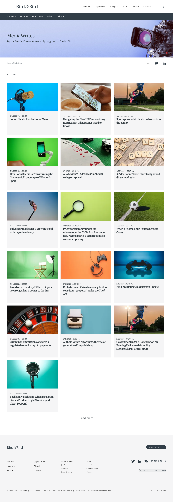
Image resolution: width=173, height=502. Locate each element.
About (125, 6)
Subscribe (156, 461)
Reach (136, 6)
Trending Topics (67, 461)
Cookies (23, 491)
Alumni (89, 465)
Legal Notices (35, 491)
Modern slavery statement (99, 491)
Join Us (63, 465)
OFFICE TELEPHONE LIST (152, 470)
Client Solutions (92, 468)
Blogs (88, 461)
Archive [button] (11, 74)
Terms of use (12, 491)
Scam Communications (62, 491)
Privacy (47, 491)
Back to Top (156, 447)
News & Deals (66, 472)
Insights (114, 6)
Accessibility (80, 491)
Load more (86, 418)
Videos (49, 16)
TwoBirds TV (66, 468)
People (86, 6)
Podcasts (60, 16)
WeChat (146, 461)
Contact (89, 472)
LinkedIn (164, 63)
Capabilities (100, 6)
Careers (147, 6)
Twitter (156, 63)
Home (9, 63)
